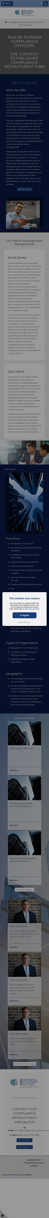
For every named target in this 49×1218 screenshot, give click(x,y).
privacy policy (34, 609)
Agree (24, 615)
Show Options (24, 622)
